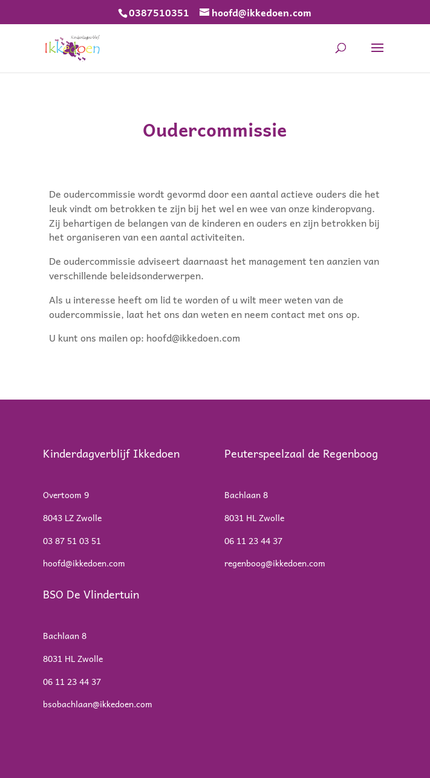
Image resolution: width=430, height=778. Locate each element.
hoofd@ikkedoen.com (193, 337)
